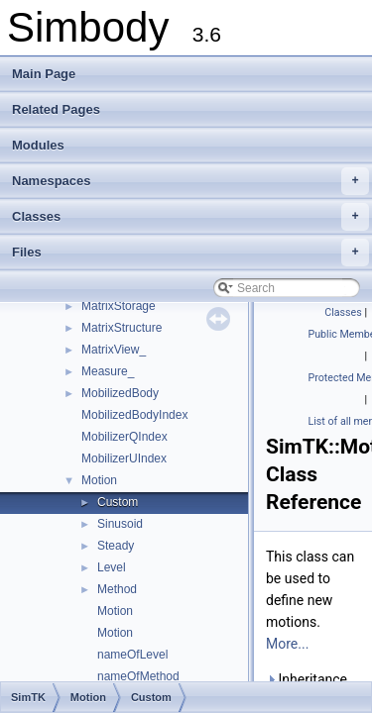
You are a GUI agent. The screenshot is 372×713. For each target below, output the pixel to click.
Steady (115, 546)
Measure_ (107, 371)
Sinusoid (120, 524)
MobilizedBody (120, 393)
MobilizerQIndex (124, 437)
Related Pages (56, 109)
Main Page (43, 73)
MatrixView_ (113, 349)
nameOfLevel (132, 655)
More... (287, 644)
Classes (190, 217)
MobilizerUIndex (124, 458)
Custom (117, 502)
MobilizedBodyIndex (134, 415)
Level (111, 567)
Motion (99, 480)
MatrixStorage (118, 306)
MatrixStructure (121, 328)
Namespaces (190, 181)
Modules (38, 145)
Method (117, 589)
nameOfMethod (138, 676)
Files (190, 252)
